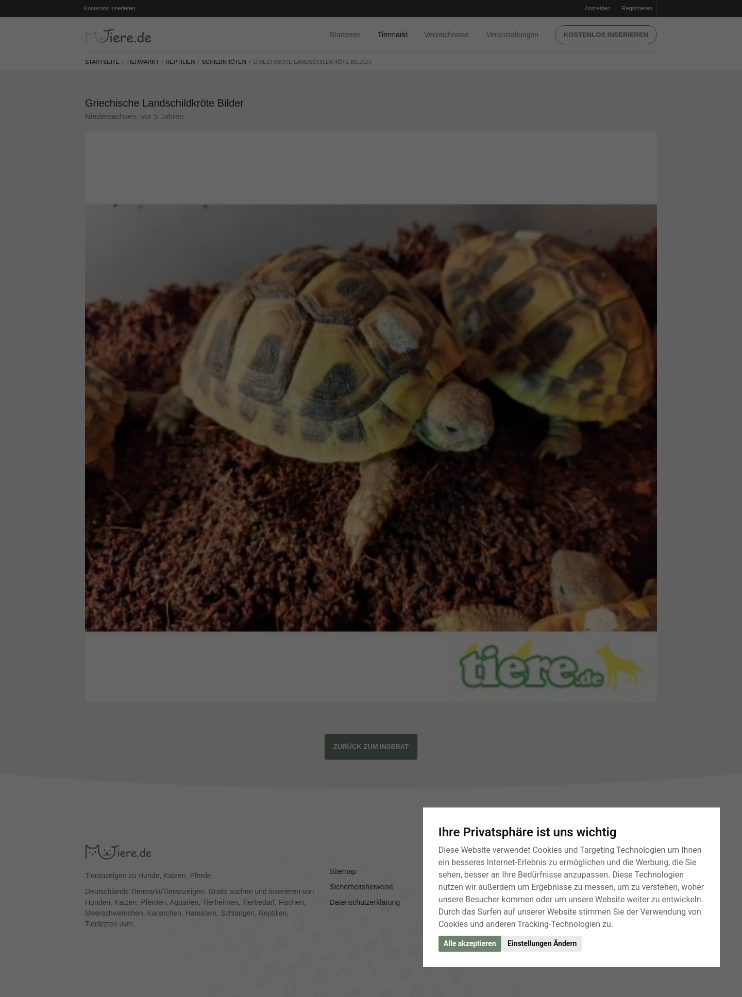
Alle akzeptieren (470, 943)
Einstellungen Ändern (542, 943)
